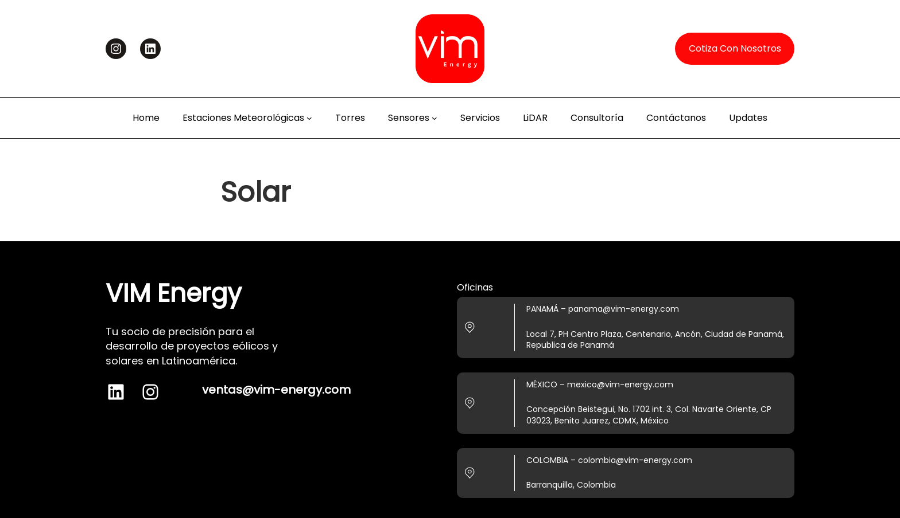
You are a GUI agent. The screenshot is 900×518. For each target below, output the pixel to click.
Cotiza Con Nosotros (735, 48)
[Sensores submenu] (434, 118)
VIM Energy (174, 293)
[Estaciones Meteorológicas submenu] (309, 118)
